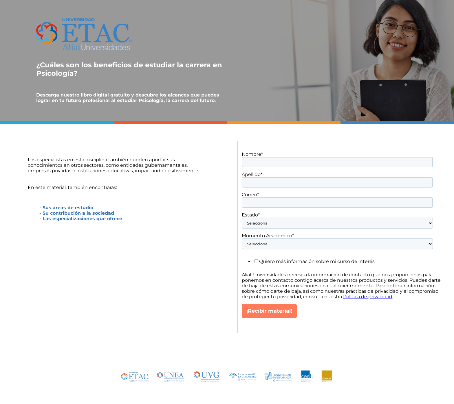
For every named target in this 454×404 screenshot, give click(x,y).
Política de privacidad (367, 296)
